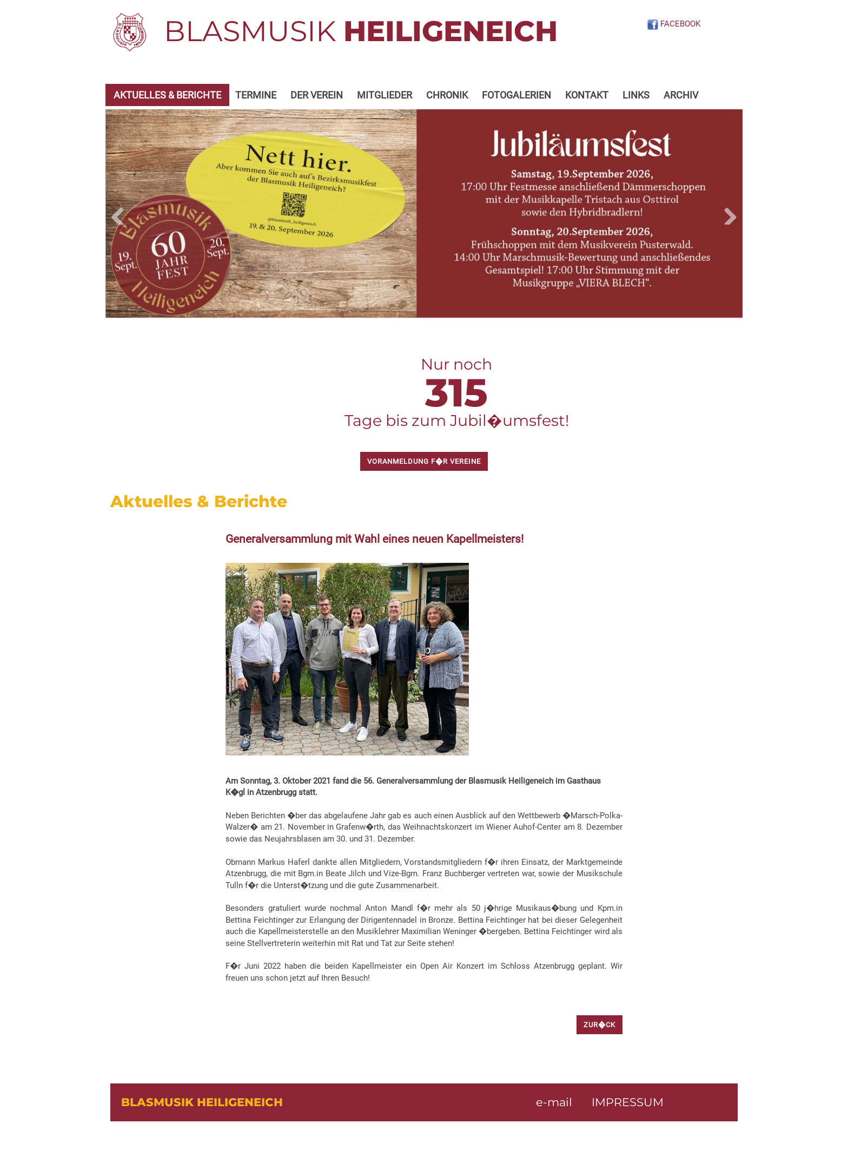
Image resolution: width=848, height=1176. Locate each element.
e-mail (554, 1102)
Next (726, 214)
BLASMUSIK (361, 31)
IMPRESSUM (628, 1102)
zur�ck (599, 1025)
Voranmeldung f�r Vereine (424, 461)
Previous (121, 214)
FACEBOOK (673, 24)
